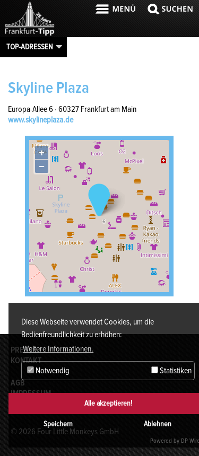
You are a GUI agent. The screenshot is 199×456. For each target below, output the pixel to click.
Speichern (58, 423)
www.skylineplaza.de (40, 120)
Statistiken (171, 370)
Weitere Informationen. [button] (58, 349)
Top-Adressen (29, 46)
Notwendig (48, 370)
